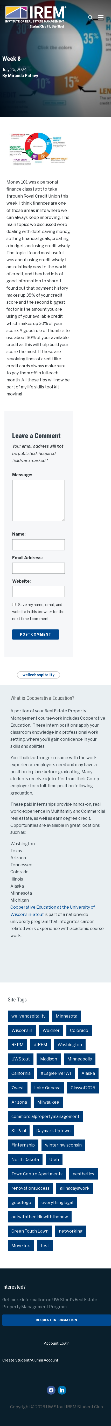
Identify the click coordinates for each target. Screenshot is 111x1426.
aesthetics (83, 1173)
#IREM (40, 1044)
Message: (22, 474)
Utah (54, 1159)
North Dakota (25, 1159)
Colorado (79, 1030)
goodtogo (21, 1202)
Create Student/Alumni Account (30, 1360)
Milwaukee (48, 1102)
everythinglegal (57, 1202)
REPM (17, 1044)
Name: (18, 534)
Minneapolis (79, 1059)
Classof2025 (83, 1087)
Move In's (20, 1245)
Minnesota (66, 1016)
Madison (48, 1059)
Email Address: (27, 557)
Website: (21, 581)
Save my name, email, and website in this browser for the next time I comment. (38, 611)
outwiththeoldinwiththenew (39, 1216)
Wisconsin (21, 1030)
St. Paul (18, 1130)
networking (70, 1231)
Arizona (19, 1102)
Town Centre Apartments (37, 1173)
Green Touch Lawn (29, 1231)
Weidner (51, 1030)
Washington (70, 1044)
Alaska (88, 1073)
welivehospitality (38, 675)
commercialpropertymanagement (45, 1116)
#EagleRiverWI (56, 1073)
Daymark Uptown (53, 1130)
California (21, 1073)
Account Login (57, 1343)
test (45, 1245)
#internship (23, 1145)
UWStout (20, 1059)
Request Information (56, 1320)
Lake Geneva (47, 1087)
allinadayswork (74, 1188)
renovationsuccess (30, 1188)
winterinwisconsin (63, 1145)
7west (17, 1087)
